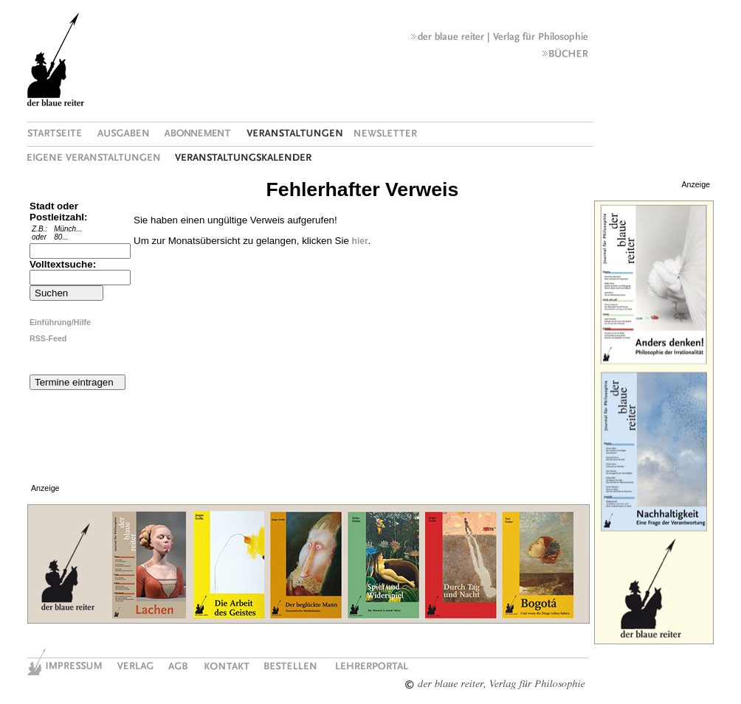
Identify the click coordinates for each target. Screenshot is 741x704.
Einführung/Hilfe (60, 322)
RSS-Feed (48, 338)
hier (360, 241)
